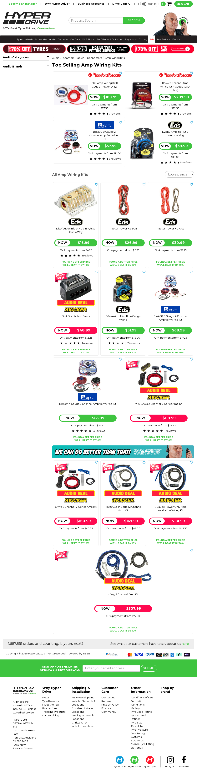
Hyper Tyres (150, 762)
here (185, 644)
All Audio (8, 65)
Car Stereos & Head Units (27, 77)
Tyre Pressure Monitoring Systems (139, 733)
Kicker (7, 230)
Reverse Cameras (27, 106)
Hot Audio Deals (17, 71)
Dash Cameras (27, 192)
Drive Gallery (121, 3)
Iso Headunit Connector (23, 154)
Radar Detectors (17, 198)
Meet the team (51, 704)
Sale (151, 39)
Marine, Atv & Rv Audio (27, 100)
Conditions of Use (142, 697)
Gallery (135, 708)
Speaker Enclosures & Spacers (27, 117)
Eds (5, 224)
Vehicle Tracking (16, 186)
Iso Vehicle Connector (22, 160)
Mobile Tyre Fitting (142, 743)
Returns (106, 701)
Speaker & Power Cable (23, 165)
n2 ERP (87, 653)
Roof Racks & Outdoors (109, 39)
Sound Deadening (18, 203)
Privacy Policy (110, 704)
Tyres (20, 39)
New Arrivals (163, 39)
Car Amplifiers (27, 88)
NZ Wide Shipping (83, 697)
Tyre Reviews (50, 701)
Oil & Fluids (88, 39)
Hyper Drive (134, 762)
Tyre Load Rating (141, 711)
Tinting (143, 39)
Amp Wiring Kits (19, 138)
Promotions (49, 708)
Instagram (170, 762)
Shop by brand (167, 690)
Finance (106, 708)
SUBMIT (148, 668)
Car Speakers (27, 82)
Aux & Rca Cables (19, 143)
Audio (52, 39)
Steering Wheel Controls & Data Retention (28, 173)
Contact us (108, 697)
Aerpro (7, 218)
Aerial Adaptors (18, 132)
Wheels (29, 39)
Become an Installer (23, 3)
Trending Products (53, 711)
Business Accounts (91, 3)
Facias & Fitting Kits (27, 111)
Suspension (130, 39)
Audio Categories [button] (16, 57)
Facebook (184, 762)
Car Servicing (50, 715)
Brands (176, 39)
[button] (149, 4)
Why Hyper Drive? (57, 3)
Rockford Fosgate (15, 236)
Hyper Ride (119, 762)
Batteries (63, 39)
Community (108, 711)
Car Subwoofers (27, 94)
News (45, 697)
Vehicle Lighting (17, 180)
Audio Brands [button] (13, 210)
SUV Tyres (137, 740)
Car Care (75, 39)
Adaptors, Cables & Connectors (27, 125)
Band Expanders (18, 149)
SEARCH (134, 20)
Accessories (41, 39)
